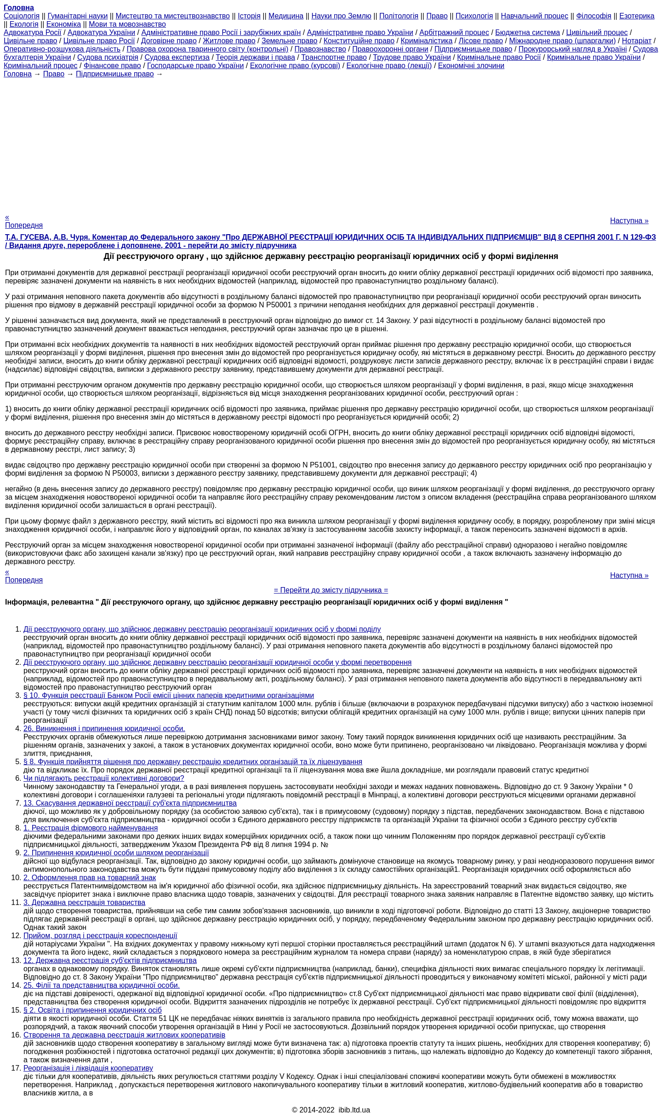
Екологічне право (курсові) (295, 65)
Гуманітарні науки (77, 16)
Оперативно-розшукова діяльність (62, 49)
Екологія (24, 24)
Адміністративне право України (360, 32)
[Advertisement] (331, 142)
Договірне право (169, 41)
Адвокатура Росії (33, 32)
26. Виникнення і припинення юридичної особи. (104, 728)
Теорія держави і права (255, 57)
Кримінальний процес (41, 65)
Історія (249, 16)
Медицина (285, 16)
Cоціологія (22, 16)
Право (437, 16)
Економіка (63, 24)
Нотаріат (636, 41)
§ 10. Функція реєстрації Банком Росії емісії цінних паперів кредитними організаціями (168, 695)
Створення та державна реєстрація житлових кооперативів (124, 1035)
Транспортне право (334, 57)
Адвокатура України (101, 32)
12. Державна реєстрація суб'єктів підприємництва (110, 960)
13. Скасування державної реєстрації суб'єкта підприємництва (130, 803)
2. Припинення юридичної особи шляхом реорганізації (116, 853)
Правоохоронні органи (390, 49)
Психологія (474, 16)
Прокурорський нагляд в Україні (573, 49)
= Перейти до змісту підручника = (331, 590)
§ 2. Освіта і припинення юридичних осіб (92, 1010)
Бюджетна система (527, 32)
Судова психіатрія (107, 57)
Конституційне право (359, 41)
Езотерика (637, 16)
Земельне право (289, 41)
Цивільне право (30, 41)
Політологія (398, 16)
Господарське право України (195, 65)
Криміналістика (426, 41)
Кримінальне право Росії (499, 57)
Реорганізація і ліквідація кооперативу (88, 1068)
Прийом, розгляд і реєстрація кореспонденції (100, 935)
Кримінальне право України (594, 57)
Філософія (593, 16)
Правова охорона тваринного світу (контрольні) (207, 49)
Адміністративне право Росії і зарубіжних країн (221, 32)
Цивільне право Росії (99, 41)
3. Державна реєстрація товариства (84, 902)
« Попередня (24, 221)
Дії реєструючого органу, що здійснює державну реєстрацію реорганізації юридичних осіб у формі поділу (202, 629)
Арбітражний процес (454, 32)
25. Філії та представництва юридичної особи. (101, 985)
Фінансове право (112, 65)
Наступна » (629, 221)
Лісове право (481, 41)
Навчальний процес (535, 16)
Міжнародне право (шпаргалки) (562, 41)
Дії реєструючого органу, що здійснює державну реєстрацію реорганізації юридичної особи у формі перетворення (217, 662)
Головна (18, 74)
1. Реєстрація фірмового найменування (90, 828)
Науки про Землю (341, 16)
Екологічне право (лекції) (389, 65)
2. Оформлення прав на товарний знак (89, 878)
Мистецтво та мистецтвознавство (173, 16)
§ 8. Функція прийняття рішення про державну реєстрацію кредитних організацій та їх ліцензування (192, 762)
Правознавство (320, 49)
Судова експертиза (177, 57)
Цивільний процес (597, 32)
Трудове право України (412, 57)
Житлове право (229, 41)
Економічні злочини (471, 65)
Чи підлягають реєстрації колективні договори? (103, 778)
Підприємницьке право (473, 49)
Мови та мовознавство (127, 24)
